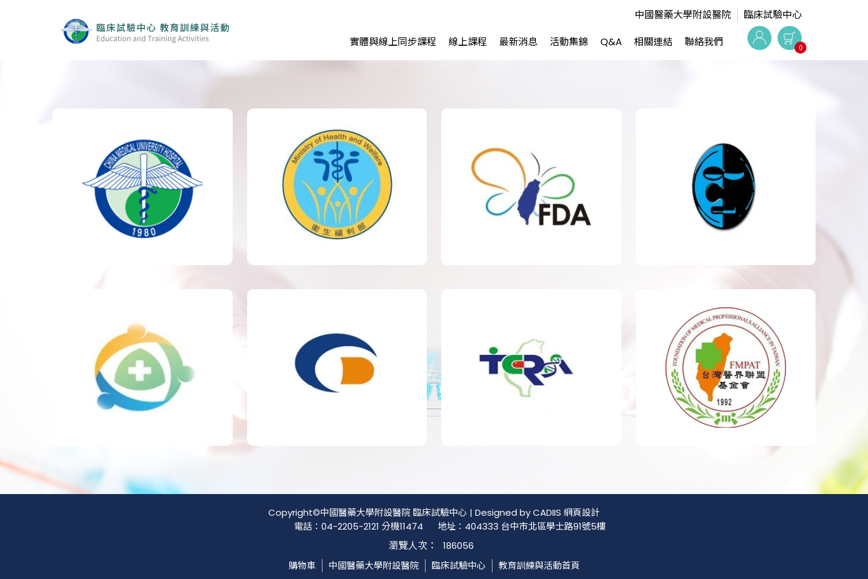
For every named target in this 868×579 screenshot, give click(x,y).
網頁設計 (582, 512)
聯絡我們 (704, 42)
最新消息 (518, 42)
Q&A (611, 42)
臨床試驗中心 (773, 15)
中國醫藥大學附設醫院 (683, 15)
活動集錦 (569, 42)
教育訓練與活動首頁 (539, 565)
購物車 (302, 565)
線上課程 (467, 42)
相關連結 (653, 42)
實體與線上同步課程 (393, 42)
